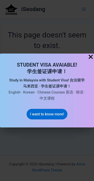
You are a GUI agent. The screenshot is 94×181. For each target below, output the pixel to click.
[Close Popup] (90, 57)
